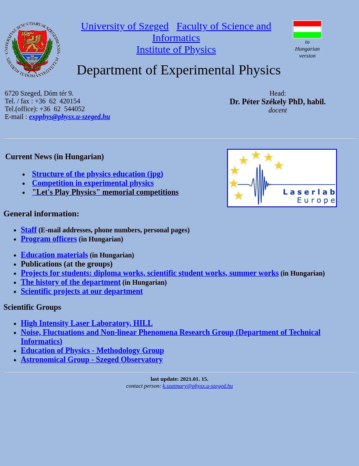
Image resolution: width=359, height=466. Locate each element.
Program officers (49, 239)
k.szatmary (198, 385)
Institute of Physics (176, 49)
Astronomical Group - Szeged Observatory (92, 359)
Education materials (54, 255)
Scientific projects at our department (82, 291)
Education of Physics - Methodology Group (92, 350)
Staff (29, 229)
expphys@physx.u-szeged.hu (69, 116)
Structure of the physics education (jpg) (97, 174)
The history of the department (71, 282)
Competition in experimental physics (93, 183)
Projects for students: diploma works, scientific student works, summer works (150, 273)
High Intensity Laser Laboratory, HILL (87, 323)
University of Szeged (125, 26)
